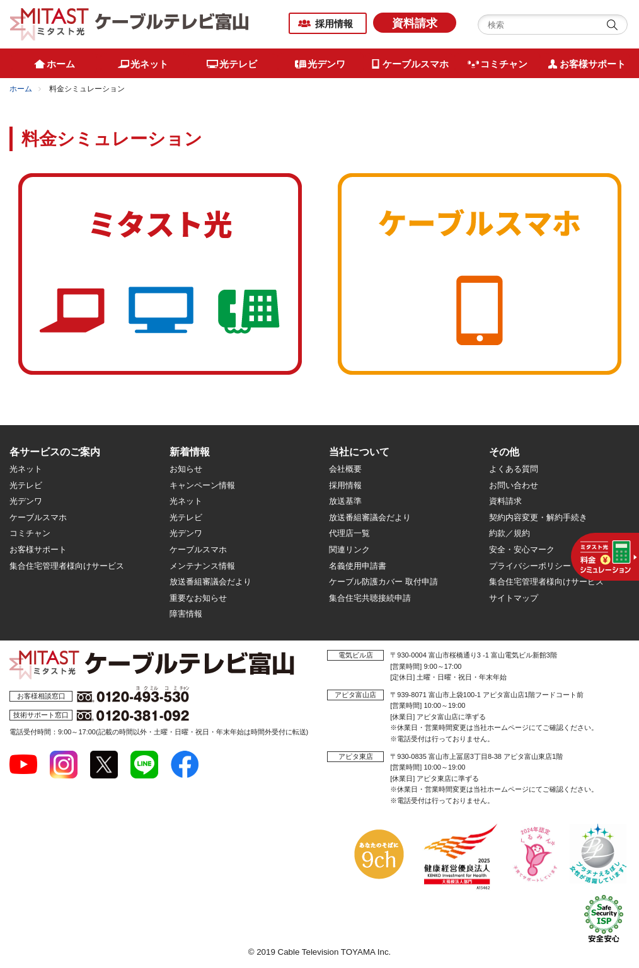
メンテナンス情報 (202, 566)
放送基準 (345, 501)
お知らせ (186, 469)
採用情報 (334, 23)
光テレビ (25, 485)
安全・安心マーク (522, 549)
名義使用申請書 (357, 566)
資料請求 (414, 23)
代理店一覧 (349, 533)
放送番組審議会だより (210, 581)
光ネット (25, 469)
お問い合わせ (513, 485)
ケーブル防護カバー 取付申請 (383, 581)
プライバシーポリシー (530, 566)
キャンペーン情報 (202, 485)
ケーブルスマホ (38, 517)
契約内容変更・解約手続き (538, 517)
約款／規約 (509, 533)
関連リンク (349, 549)
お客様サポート (38, 549)
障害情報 (186, 613)
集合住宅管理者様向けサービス (66, 566)
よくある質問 (513, 469)
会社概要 (345, 469)
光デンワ (25, 501)
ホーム (20, 88)
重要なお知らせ (198, 598)
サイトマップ (513, 598)
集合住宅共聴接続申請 (370, 598)
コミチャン (29, 533)
